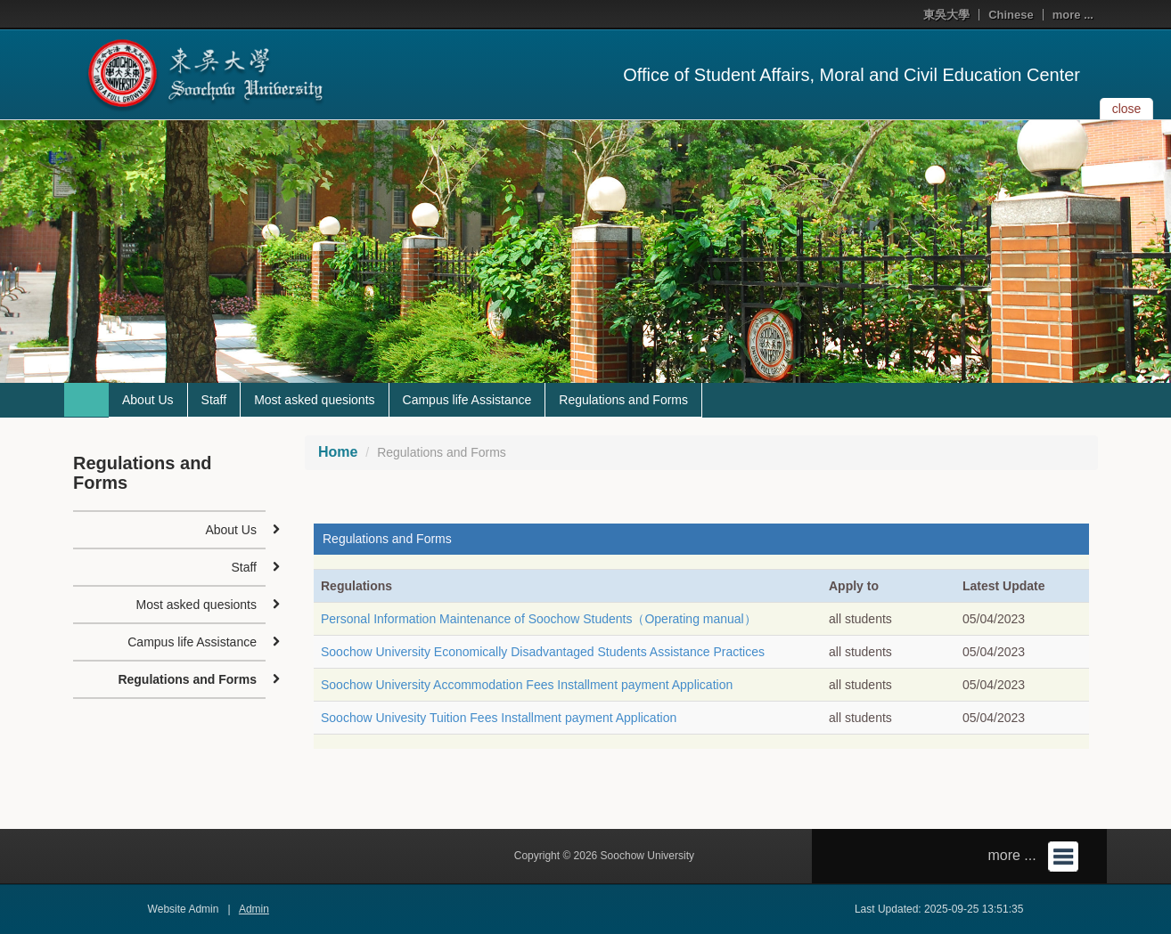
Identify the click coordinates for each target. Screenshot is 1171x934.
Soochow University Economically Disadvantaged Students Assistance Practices (543, 652)
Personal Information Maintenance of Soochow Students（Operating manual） (539, 619)
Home (337, 451)
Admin (254, 909)
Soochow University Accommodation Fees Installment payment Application (527, 685)
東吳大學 (946, 14)
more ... (1072, 14)
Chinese (1011, 14)
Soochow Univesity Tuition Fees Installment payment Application (498, 718)
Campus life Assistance (467, 400)
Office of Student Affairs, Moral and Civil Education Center (851, 75)
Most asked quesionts (314, 400)
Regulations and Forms (623, 400)
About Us (148, 400)
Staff (214, 400)
